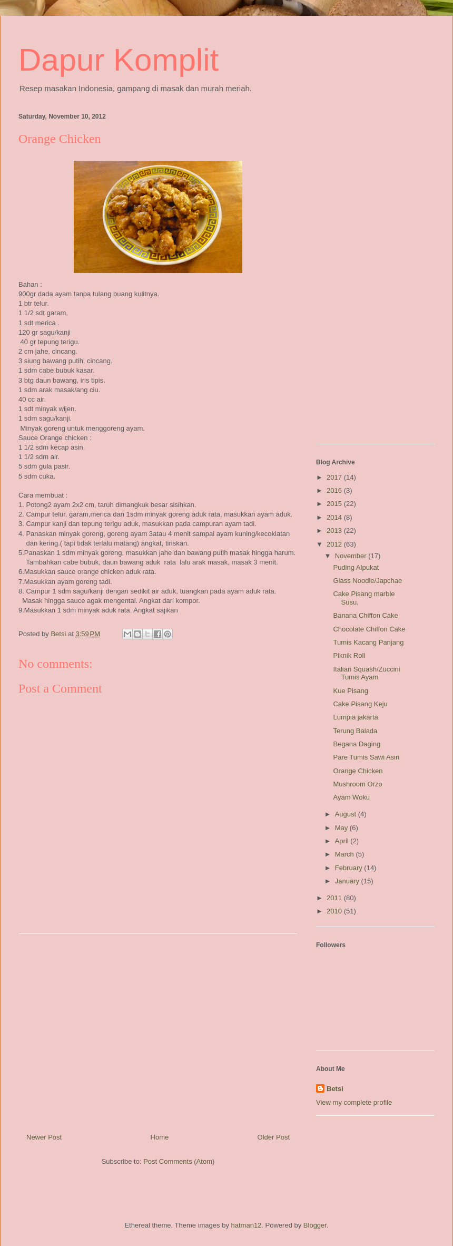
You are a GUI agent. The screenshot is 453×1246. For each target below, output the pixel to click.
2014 (335, 517)
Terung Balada (355, 731)
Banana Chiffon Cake (365, 615)
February (350, 868)
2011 (335, 898)
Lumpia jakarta (355, 717)
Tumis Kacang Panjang (368, 642)
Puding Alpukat (356, 567)
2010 (335, 911)
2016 (335, 490)
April (343, 841)
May (342, 828)
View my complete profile (354, 1102)
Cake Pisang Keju (360, 704)
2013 (335, 530)
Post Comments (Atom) (178, 1161)
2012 (335, 544)
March (345, 854)
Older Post (274, 1137)
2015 (335, 504)
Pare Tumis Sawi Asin (366, 757)
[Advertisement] (158, 1029)
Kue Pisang (350, 691)
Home (160, 1137)
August (346, 814)
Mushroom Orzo (357, 784)
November (352, 556)
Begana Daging (356, 744)
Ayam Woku (351, 797)
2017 (335, 477)
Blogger (315, 1225)
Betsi (335, 1089)
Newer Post (44, 1137)
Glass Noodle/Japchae (367, 581)
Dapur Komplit (118, 59)
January (348, 881)
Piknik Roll (349, 655)
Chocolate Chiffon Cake (369, 629)
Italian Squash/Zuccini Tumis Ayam (366, 673)
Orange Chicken (357, 771)
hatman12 (246, 1225)
